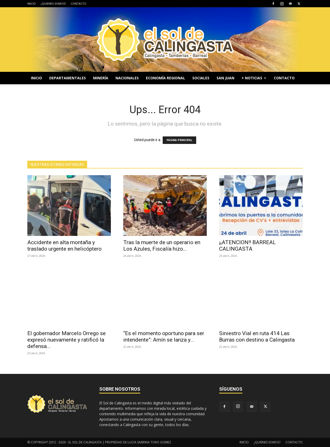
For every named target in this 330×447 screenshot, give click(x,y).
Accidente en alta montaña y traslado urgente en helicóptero (64, 245)
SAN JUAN (225, 77)
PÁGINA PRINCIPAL (179, 140)
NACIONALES (127, 77)
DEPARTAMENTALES (67, 77)
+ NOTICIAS (254, 77)
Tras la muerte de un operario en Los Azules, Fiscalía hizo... (161, 245)
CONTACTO (78, 3)
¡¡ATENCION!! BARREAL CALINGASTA (247, 245)
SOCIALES (200, 77)
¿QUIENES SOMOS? (53, 3)
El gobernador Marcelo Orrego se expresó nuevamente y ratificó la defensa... (66, 339)
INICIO (31, 3)
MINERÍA (100, 77)
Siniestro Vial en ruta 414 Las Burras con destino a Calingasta (257, 336)
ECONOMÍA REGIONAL (165, 77)
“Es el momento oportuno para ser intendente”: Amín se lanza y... (163, 336)
